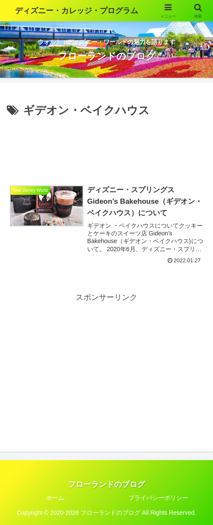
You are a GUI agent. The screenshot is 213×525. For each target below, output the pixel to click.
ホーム (55, 497)
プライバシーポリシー (158, 497)
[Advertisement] (106, 145)
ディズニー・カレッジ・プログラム (76, 10)
